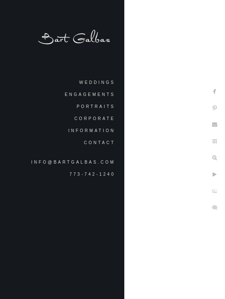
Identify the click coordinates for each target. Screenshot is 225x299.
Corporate (94, 118)
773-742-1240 (92, 174)
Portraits (96, 106)
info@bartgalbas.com (73, 162)
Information (91, 130)
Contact (99, 142)
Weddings (97, 82)
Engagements (90, 94)
